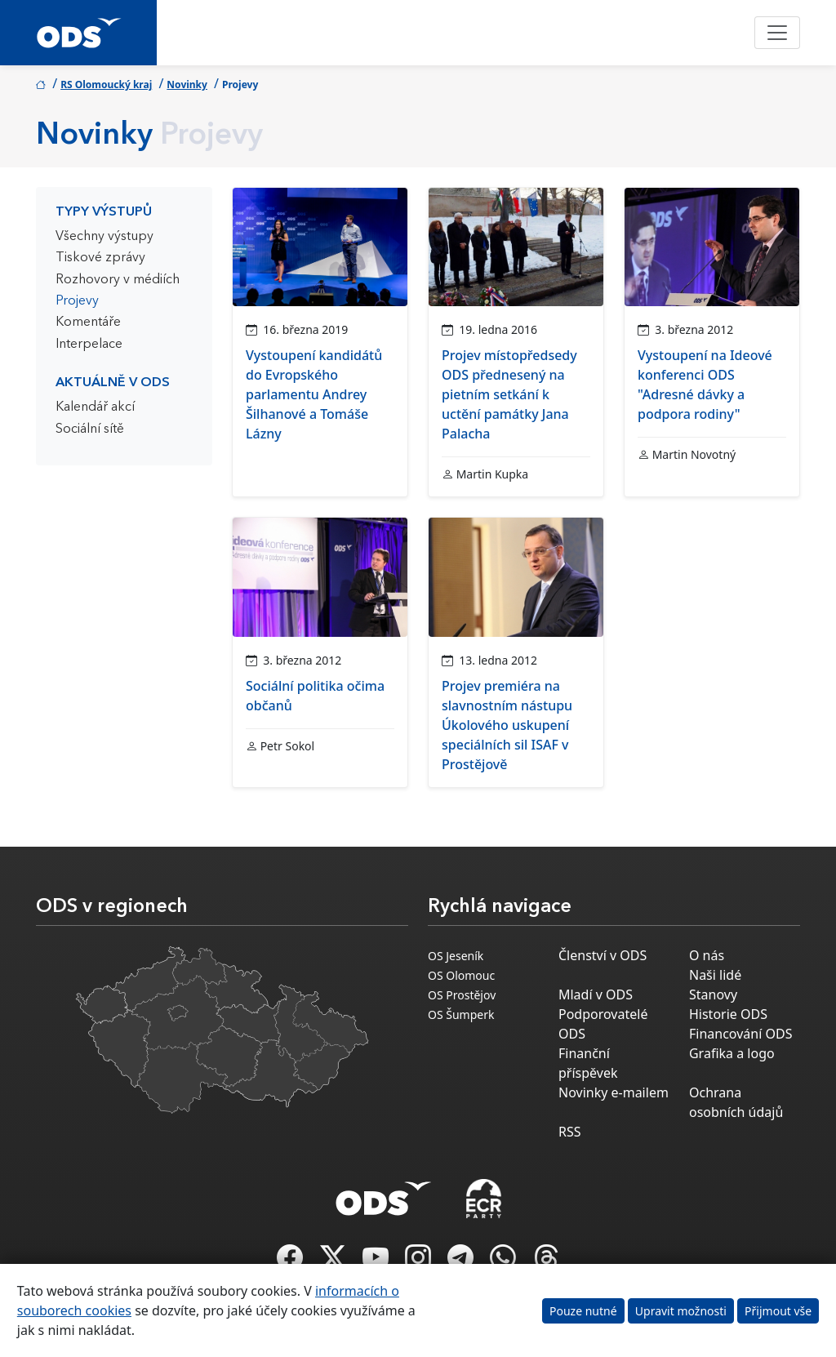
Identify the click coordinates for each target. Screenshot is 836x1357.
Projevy (77, 301)
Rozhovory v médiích (118, 280)
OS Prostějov (462, 995)
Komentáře (88, 322)
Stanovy (713, 994)
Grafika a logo (732, 1053)
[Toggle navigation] (777, 32)
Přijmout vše (778, 1311)
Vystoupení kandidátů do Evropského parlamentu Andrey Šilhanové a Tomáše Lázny (314, 394)
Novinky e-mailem (613, 1092)
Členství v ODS (602, 955)
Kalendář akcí (95, 407)
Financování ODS (740, 1034)
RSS (569, 1132)
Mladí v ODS (595, 994)
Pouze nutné (583, 1311)
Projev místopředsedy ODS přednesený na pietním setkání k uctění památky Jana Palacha (509, 394)
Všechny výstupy (104, 236)
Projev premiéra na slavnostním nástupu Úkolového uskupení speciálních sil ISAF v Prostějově (507, 725)
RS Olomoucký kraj (106, 84)
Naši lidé (715, 975)
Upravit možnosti (681, 1311)
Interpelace (89, 344)
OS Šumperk (461, 1014)
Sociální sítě (90, 429)
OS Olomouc (461, 975)
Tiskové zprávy (100, 258)
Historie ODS (728, 1014)
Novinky (187, 84)
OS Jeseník (455, 955)
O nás (706, 955)
